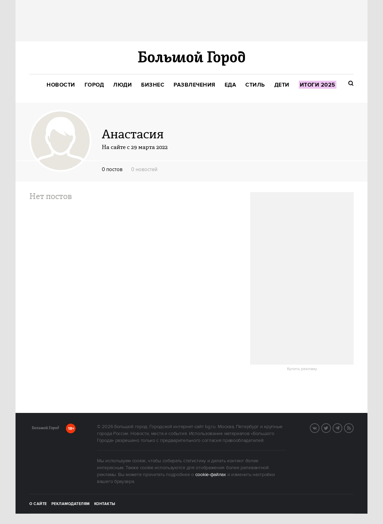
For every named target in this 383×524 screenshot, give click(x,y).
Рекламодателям (70, 504)
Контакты (105, 504)
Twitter (330, 427)
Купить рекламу (302, 369)
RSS (353, 427)
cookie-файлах (210, 475)
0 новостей (144, 169)
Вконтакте (319, 427)
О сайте (38, 504)
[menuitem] (61, 85)
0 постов (112, 169)
